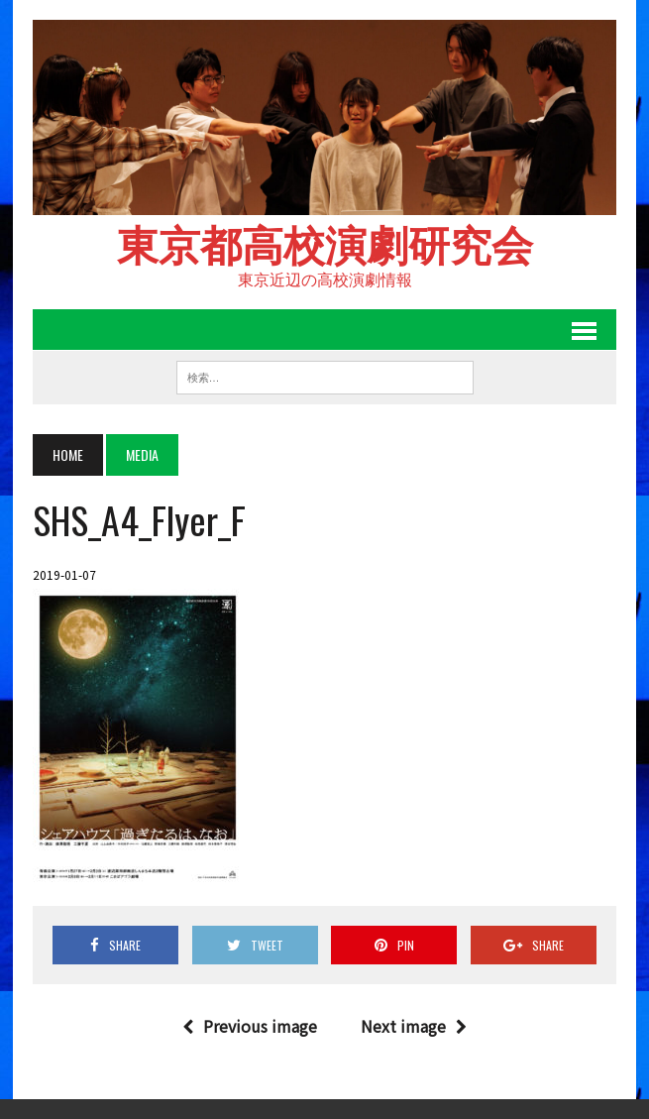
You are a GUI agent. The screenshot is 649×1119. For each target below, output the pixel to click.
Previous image (249, 1026)
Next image (414, 1026)
